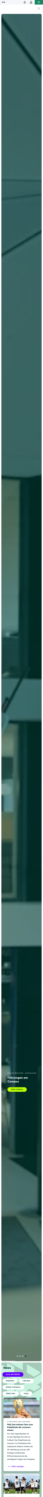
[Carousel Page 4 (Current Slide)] (25, 1356)
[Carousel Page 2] (20, 1356)
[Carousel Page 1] (17, 1356)
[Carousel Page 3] (23, 1356)
